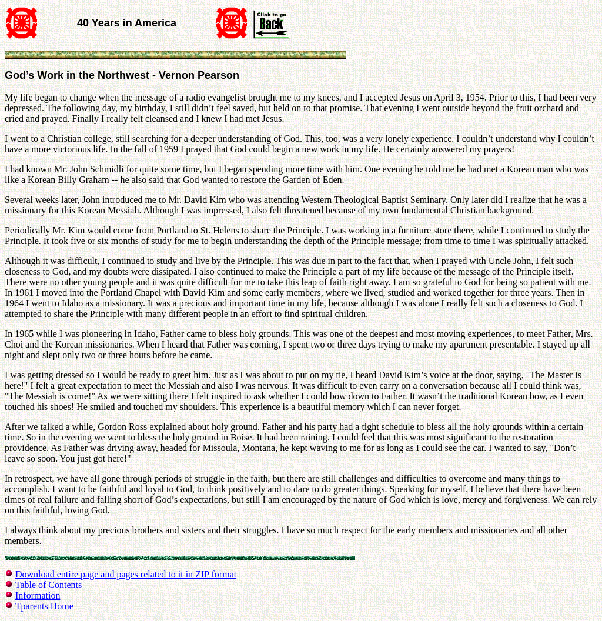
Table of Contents (48, 585)
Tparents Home (44, 606)
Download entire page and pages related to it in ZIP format (125, 574)
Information (37, 595)
